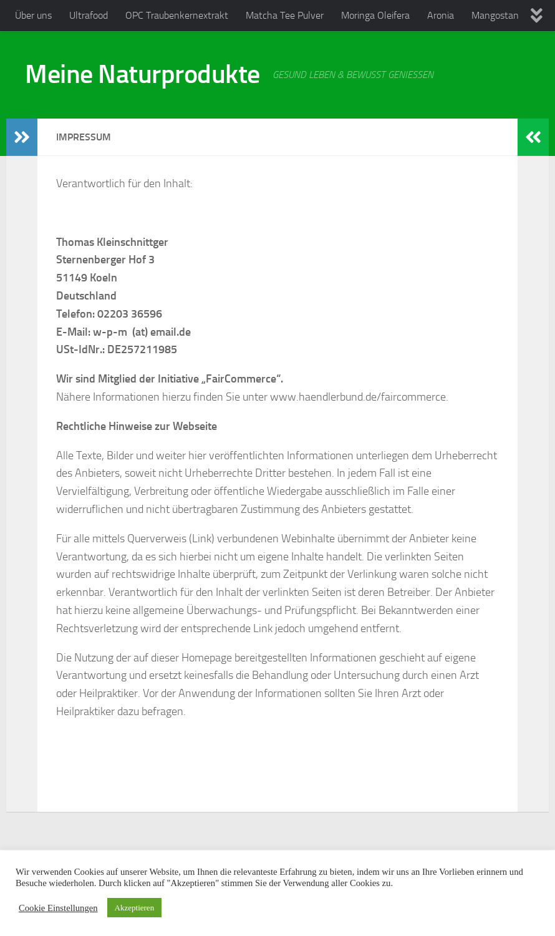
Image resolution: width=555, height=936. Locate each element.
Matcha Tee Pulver (285, 15)
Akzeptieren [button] (135, 907)
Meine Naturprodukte (142, 74)
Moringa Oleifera (375, 15)
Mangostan (495, 15)
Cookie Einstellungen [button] (58, 908)
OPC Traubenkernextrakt (176, 15)
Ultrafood (88, 15)
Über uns (33, 15)
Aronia (440, 15)
